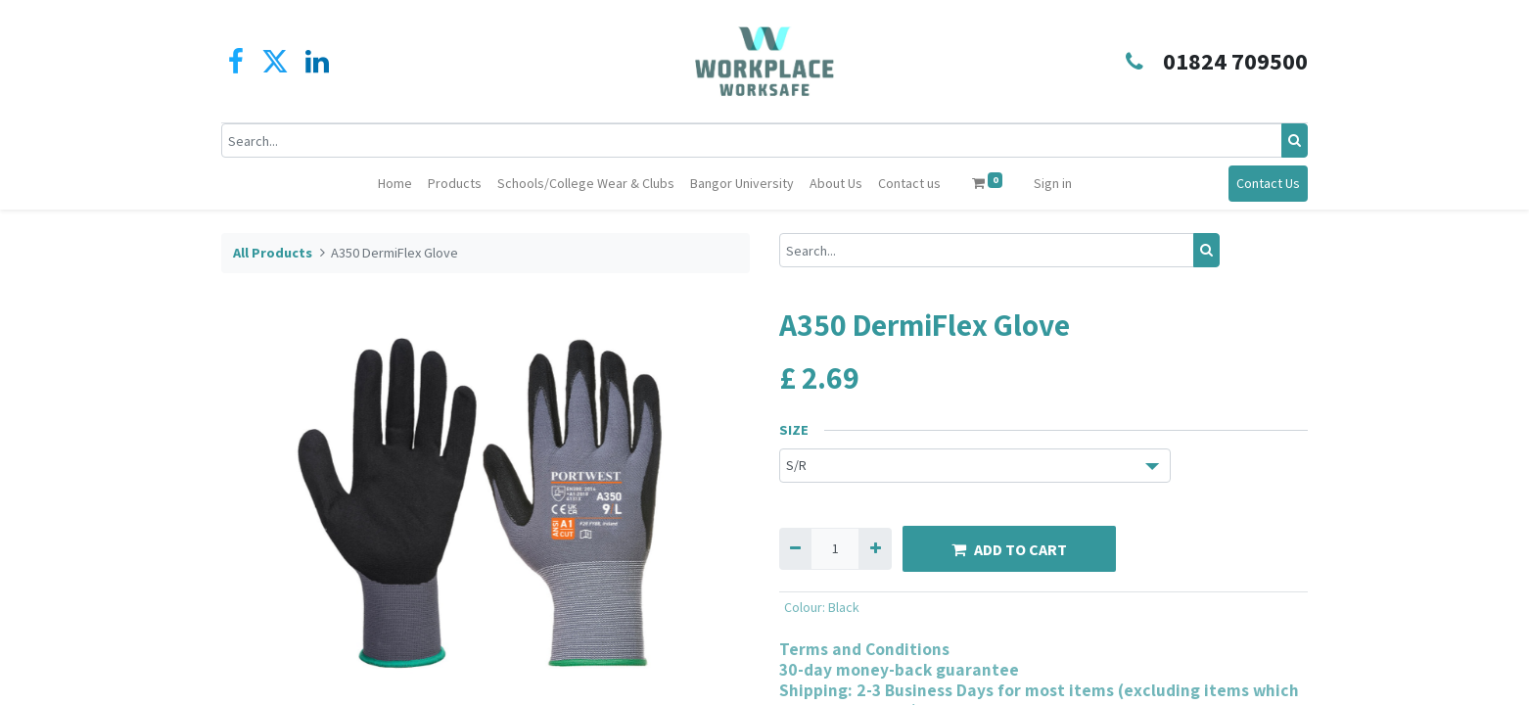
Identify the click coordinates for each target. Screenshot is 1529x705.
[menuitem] (395, 183)
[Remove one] (795, 549)
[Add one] (874, 549)
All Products (272, 252)
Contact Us (1268, 183)
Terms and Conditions (864, 648)
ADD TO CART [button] (1009, 549)
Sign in (1053, 183)
